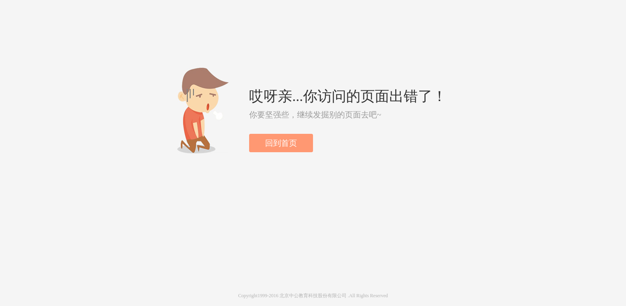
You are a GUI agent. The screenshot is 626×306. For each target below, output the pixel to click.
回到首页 (281, 143)
